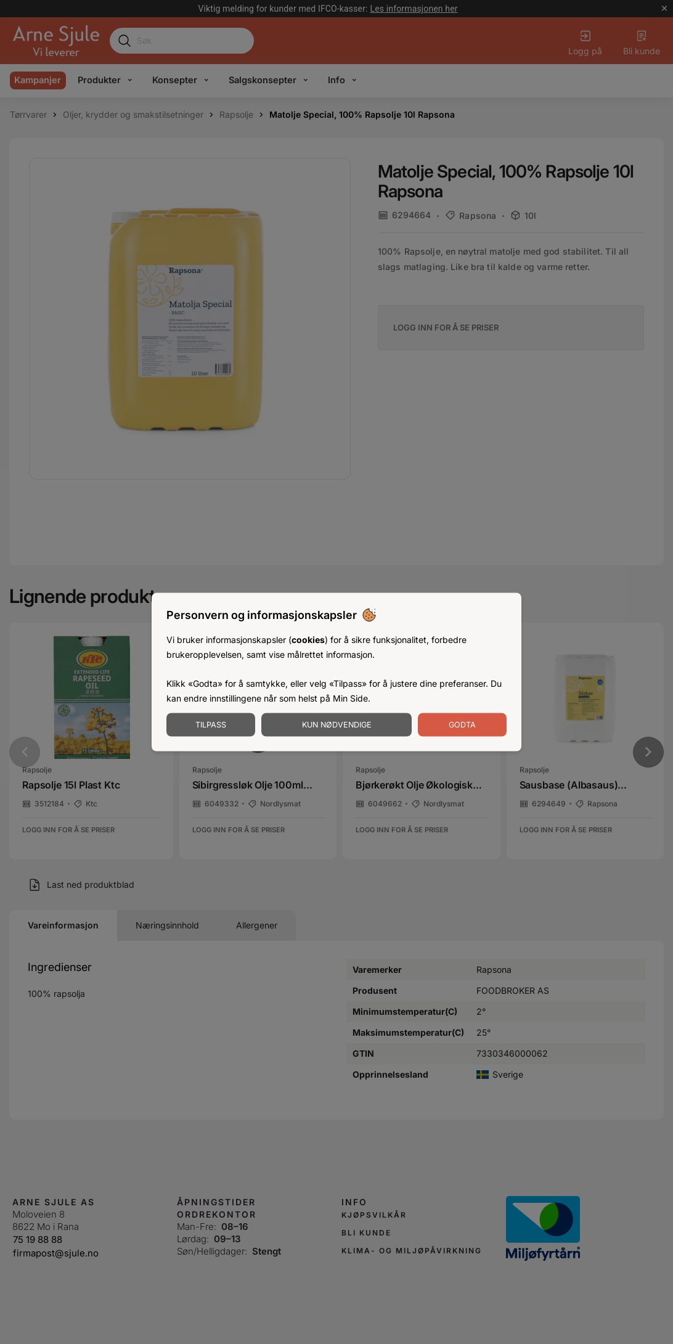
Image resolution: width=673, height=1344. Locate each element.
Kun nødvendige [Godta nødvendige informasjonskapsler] (337, 724)
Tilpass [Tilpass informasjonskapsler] (210, 724)
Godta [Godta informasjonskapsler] (462, 724)
